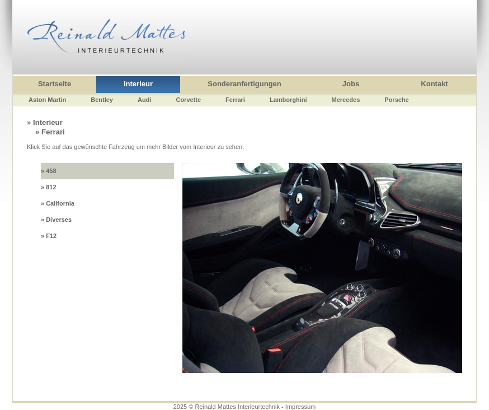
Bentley (102, 99)
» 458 (49, 170)
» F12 (49, 235)
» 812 (49, 187)
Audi (144, 99)
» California (57, 203)
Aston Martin (47, 99)
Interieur (138, 84)
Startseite (54, 84)
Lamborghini (288, 99)
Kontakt (434, 84)
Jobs (350, 84)
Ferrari (235, 99)
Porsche (396, 99)
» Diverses (56, 219)
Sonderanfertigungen (244, 84)
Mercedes (346, 99)
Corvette (188, 99)
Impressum (300, 406)
